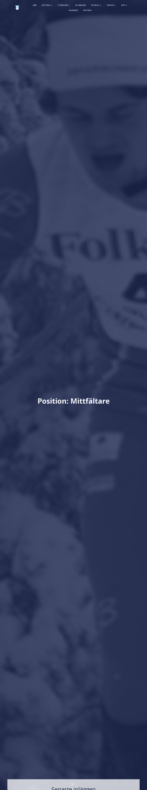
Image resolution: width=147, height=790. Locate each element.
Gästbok (87, 10)
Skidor (111, 5)
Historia (47, 5)
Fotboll (96, 5)
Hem (35, 5)
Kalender (73, 10)
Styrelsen (64, 5)
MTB (124, 5)
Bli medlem (81, 5)
